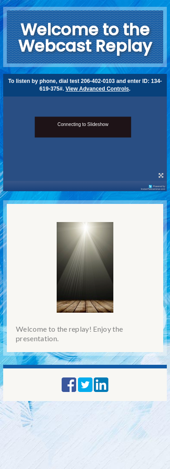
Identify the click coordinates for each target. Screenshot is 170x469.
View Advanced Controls (97, 89)
